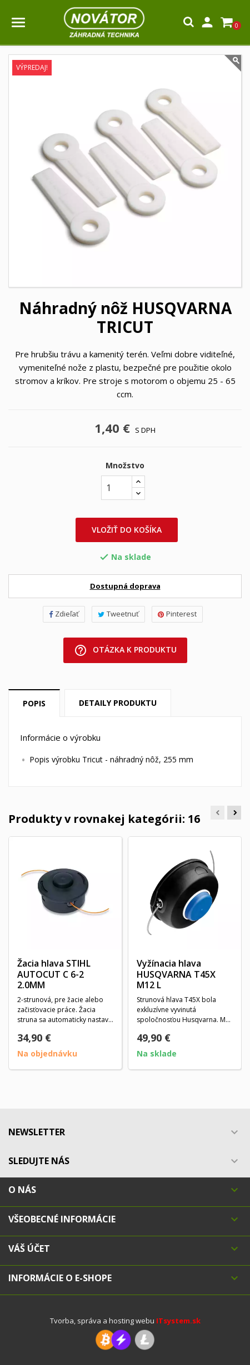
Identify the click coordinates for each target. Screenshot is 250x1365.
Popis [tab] (34, 703)
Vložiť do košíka (127, 529)
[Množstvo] (116, 488)
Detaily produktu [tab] (118, 702)
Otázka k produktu (125, 650)
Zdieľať (64, 614)
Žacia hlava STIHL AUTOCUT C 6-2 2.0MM (54, 974)
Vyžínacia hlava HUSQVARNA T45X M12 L (176, 974)
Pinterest (177, 614)
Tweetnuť (118, 614)
